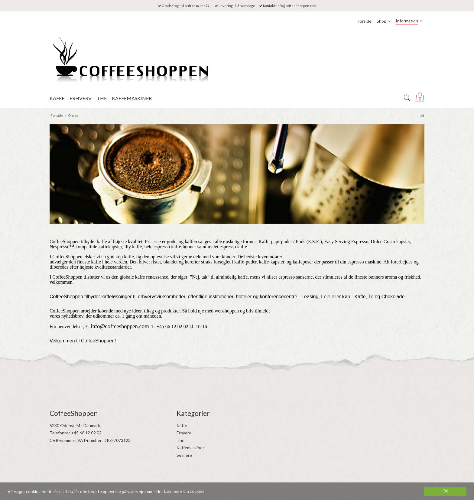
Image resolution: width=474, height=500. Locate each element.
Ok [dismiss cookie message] (445, 491)
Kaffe (182, 425)
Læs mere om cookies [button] (184, 491)
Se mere (184, 455)
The (180, 440)
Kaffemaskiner (190, 447)
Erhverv (184, 432)
